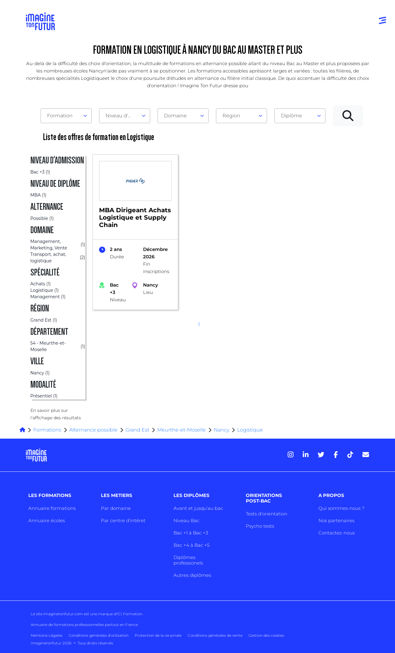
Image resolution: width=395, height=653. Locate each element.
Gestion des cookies (266, 635)
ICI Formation (129, 614)
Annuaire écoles (46, 520)
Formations (47, 430)
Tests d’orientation (266, 514)
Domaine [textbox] (175, 116)
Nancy (221, 430)
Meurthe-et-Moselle (181, 430)
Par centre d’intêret (123, 520)
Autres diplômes (192, 575)
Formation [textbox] (60, 116)
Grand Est (137, 430)
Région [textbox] (231, 116)
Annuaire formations (52, 508)
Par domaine (116, 508)
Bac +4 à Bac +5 (191, 545)
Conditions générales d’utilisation (99, 635)
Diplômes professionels (188, 560)
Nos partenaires (336, 520)
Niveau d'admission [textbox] (122, 116)
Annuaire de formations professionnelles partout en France (84, 624)
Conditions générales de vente (215, 635)
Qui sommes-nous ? (341, 508)
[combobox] (66, 115)
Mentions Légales (46, 635)
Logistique (250, 430)
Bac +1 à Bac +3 (191, 533)
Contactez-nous (336, 533)
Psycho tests (260, 526)
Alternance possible (93, 430)
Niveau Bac (186, 520)
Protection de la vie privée (158, 635)
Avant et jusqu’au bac (198, 508)
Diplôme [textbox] (291, 116)
